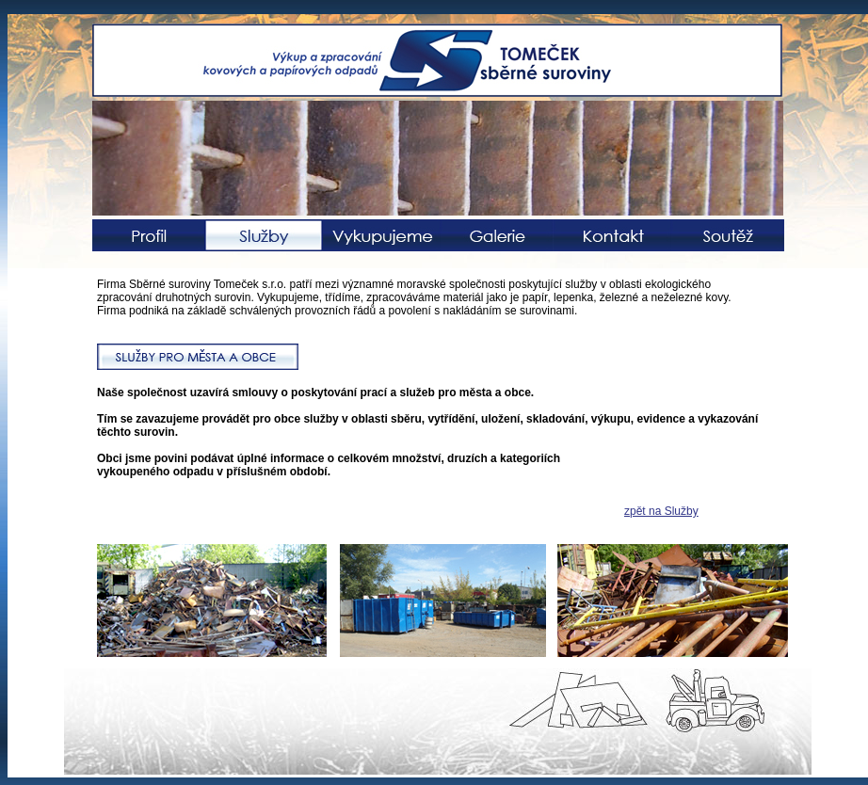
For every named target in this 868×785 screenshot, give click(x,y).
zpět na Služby (661, 511)
